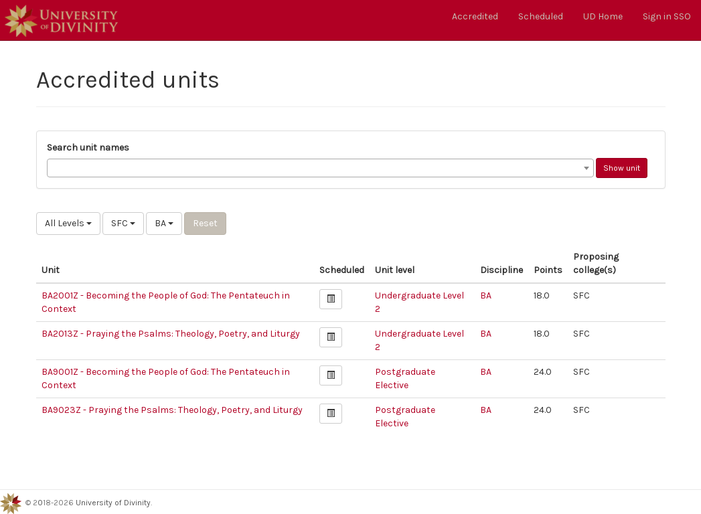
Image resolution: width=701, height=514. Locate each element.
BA (164, 223)
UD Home (603, 16)
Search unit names (88, 147)
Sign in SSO (667, 16)
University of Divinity (113, 502)
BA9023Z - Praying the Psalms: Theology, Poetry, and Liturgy (172, 410)
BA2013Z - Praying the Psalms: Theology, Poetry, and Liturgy (171, 333)
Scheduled (540, 16)
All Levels (68, 223)
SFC (123, 223)
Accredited (475, 16)
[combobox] (320, 168)
